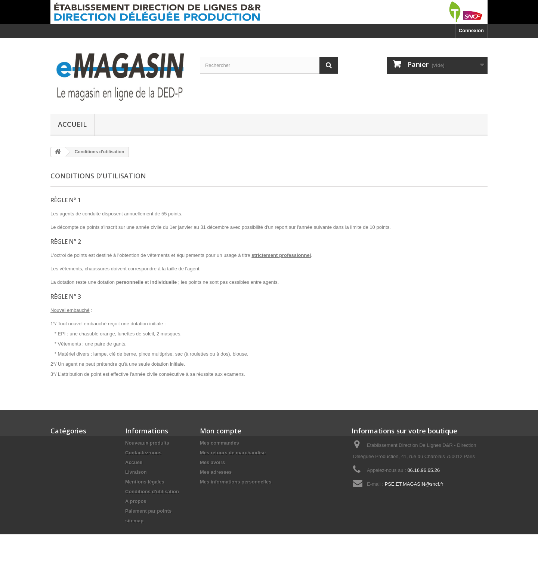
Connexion (471, 30)
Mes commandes (219, 443)
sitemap (134, 521)
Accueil (72, 124)
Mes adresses (216, 472)
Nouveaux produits (147, 443)
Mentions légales (144, 482)
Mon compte (220, 430)
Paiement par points (148, 511)
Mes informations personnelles (235, 482)
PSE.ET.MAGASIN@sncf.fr (414, 484)
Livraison (136, 472)
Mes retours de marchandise (233, 452)
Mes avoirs (212, 462)
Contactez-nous (143, 452)
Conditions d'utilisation (152, 491)
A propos (135, 501)
